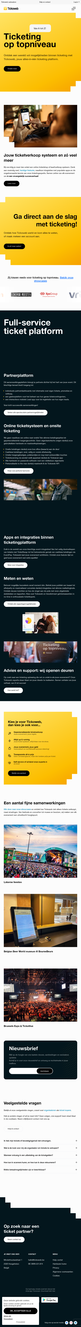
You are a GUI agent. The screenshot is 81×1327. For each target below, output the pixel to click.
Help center (58, 1260)
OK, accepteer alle (20, 1311)
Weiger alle (7, 1316)
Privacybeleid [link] (20, 1322)
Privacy (56, 1268)
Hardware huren (60, 1264)
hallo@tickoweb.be (36, 1260)
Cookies (56, 1275)
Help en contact (44, 2)
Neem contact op (14, 1239)
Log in (77, 2)
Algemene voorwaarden (63, 1271)
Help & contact (13, 1129)
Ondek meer (12, 68)
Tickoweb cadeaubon (8, 2)
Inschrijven (44, 1071)
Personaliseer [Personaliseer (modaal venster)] (8, 1319)
